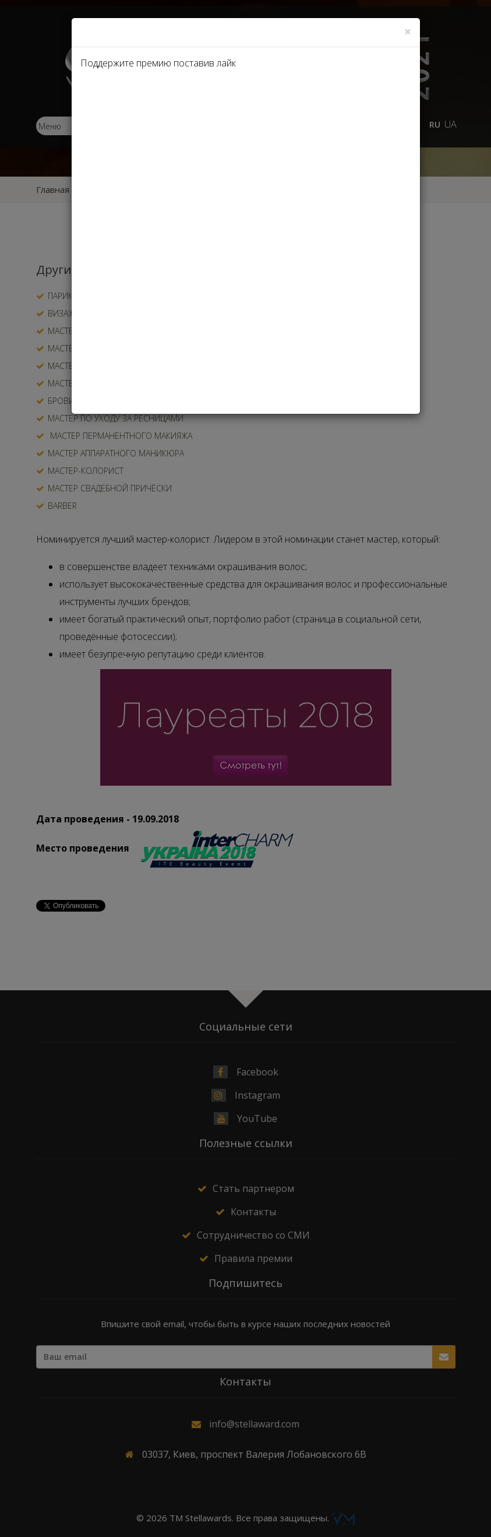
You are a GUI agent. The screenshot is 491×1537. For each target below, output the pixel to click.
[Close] (407, 32)
